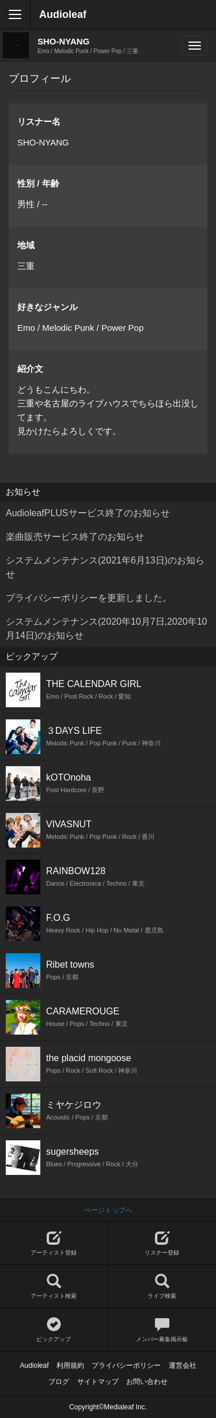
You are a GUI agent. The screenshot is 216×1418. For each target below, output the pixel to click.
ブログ (58, 1382)
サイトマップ (98, 1382)
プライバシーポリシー (126, 1365)
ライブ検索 (162, 1286)
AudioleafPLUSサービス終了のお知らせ (88, 513)
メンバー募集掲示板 (162, 1330)
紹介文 (30, 369)
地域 (26, 245)
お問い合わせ (147, 1382)
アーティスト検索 (54, 1286)
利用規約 (70, 1365)
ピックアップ (54, 1330)
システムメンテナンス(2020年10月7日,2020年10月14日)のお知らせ (106, 628)
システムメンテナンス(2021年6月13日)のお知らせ (105, 567)
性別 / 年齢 (38, 183)
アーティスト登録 (54, 1243)
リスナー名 (38, 121)
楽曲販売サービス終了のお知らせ (75, 537)
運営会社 (182, 1365)
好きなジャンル (47, 307)
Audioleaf (62, 14)
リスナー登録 (162, 1243)
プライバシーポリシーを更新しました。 (89, 598)
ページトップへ (108, 1210)
